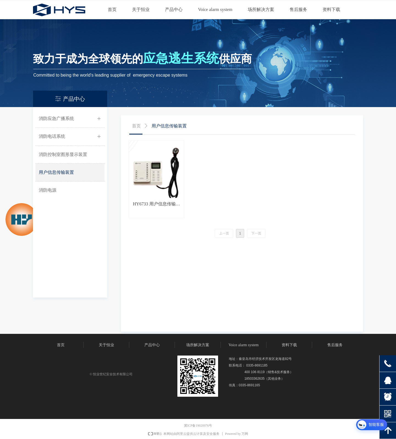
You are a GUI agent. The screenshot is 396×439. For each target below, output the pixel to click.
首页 (136, 126)
